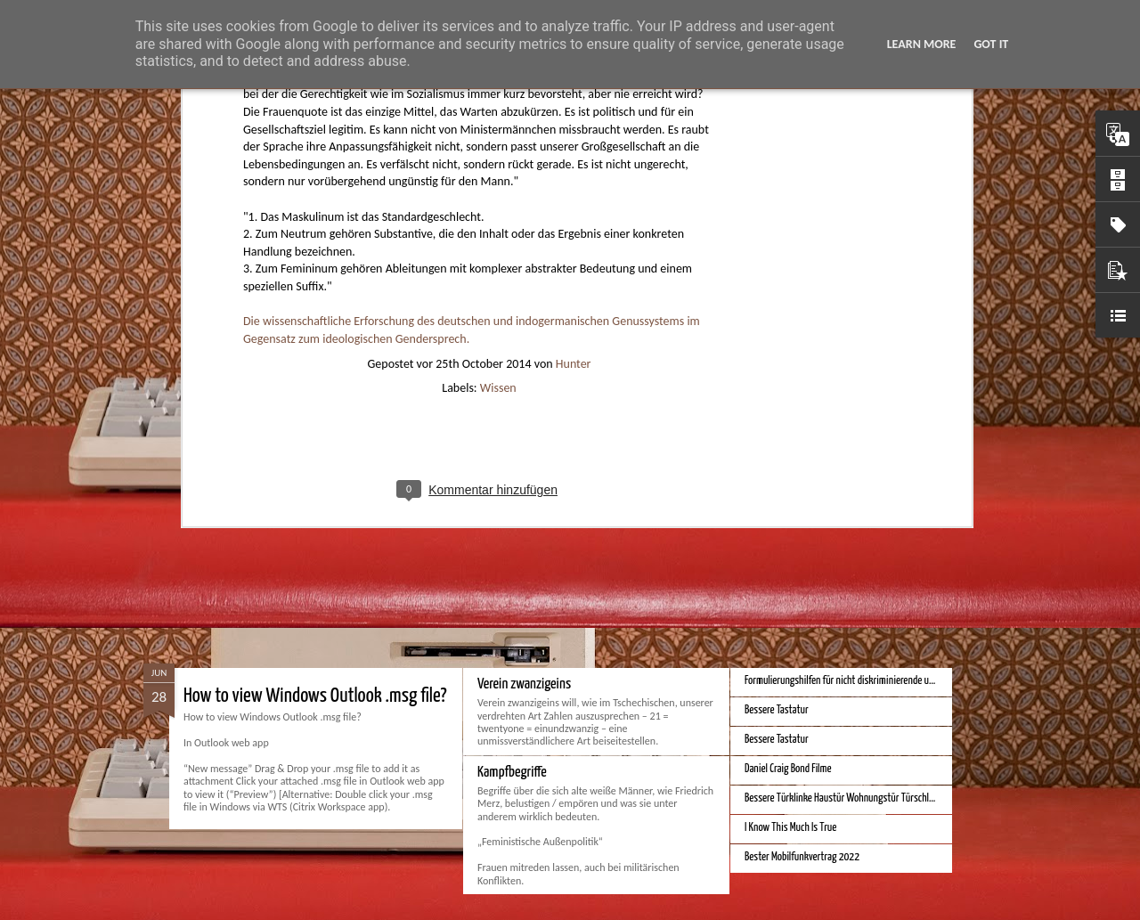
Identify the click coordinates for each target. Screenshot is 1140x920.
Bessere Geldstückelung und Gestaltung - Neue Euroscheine (857, 590)
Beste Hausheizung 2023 (792, 502)
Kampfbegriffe (512, 772)
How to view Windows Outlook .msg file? (315, 696)
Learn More (922, 44)
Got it (990, 44)
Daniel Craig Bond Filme (788, 769)
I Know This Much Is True (790, 828)
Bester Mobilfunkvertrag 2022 (802, 857)
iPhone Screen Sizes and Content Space (818, 531)
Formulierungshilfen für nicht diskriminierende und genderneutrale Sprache (888, 681)
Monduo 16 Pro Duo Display (542, 476)
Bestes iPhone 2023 (782, 472)
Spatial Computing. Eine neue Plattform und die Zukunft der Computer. (410, 487)
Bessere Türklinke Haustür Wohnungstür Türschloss (843, 798)
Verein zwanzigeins (524, 684)
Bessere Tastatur (777, 710)
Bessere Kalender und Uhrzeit (800, 560)
